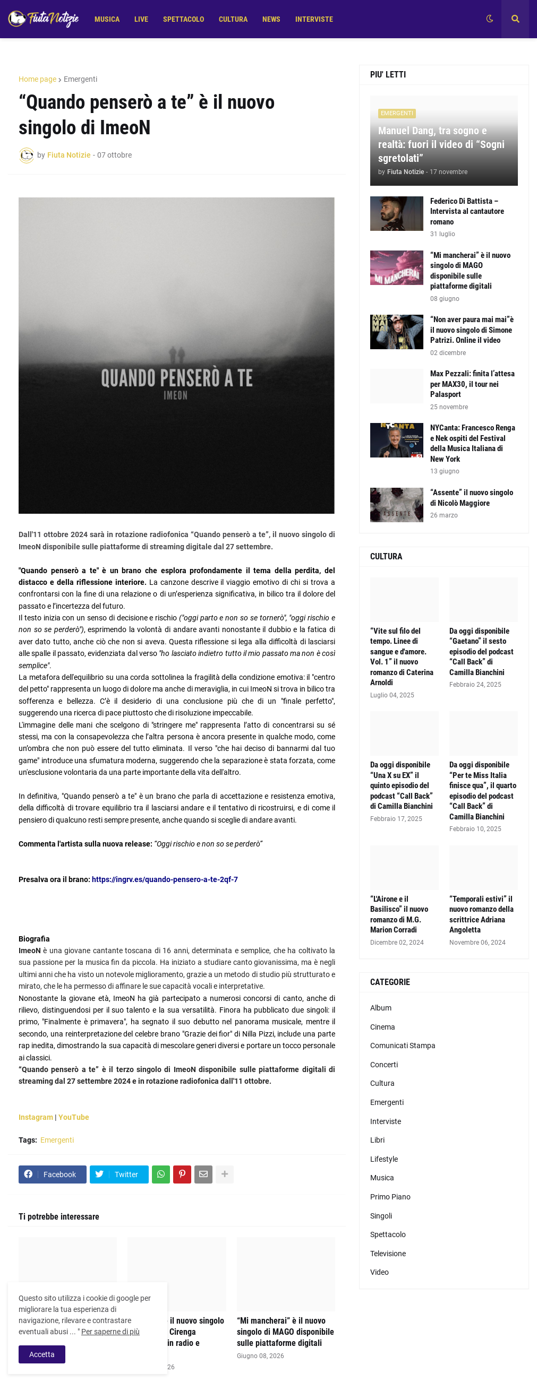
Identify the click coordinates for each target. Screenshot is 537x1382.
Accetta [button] (42, 1354)
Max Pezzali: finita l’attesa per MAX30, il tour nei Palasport (472, 384)
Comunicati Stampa (403, 1045)
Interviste (385, 1121)
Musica (382, 1177)
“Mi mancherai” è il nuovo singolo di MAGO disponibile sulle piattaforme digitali (285, 1332)
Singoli (381, 1216)
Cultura (382, 1083)
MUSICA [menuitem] (107, 19)
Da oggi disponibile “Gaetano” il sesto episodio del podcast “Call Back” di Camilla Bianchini (481, 651)
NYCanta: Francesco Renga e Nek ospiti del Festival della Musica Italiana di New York (472, 443)
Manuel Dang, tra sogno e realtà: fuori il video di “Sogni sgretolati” (441, 144)
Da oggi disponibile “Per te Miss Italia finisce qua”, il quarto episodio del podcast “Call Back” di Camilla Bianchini (482, 791)
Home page (37, 79)
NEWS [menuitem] (271, 19)
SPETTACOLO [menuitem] (183, 19)
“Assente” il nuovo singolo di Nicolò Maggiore (471, 498)
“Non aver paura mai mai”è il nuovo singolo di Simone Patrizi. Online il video (472, 330)
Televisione (388, 1253)
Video (379, 1272)
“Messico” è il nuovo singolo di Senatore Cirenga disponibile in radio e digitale (175, 1337)
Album (380, 1008)
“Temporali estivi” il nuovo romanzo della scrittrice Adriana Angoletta (481, 914)
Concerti (384, 1064)
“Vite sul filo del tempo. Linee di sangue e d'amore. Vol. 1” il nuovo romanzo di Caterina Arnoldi (401, 657)
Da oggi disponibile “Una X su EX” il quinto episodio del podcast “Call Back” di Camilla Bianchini (401, 785)
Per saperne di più (110, 1331)
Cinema (382, 1027)
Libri (377, 1140)
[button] (489, 19)
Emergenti (80, 79)
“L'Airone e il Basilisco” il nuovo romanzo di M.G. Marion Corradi (399, 914)
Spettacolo (388, 1234)
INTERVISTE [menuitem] (314, 19)
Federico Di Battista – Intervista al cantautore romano (467, 211)
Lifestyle (384, 1159)
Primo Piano (390, 1197)
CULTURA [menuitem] (233, 19)
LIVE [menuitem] (141, 19)
